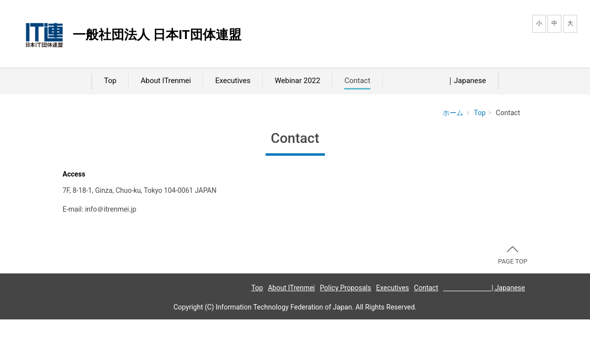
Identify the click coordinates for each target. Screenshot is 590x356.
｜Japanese (440, 80)
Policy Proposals (345, 288)
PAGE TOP (513, 255)
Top (110, 80)
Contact (357, 80)
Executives (232, 80)
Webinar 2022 (297, 80)
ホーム (453, 113)
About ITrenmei (165, 80)
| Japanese (484, 288)
